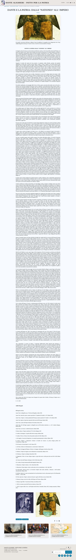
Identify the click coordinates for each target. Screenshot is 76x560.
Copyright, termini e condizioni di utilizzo (10, 550)
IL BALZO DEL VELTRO (14, 6)
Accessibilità (25, 550)
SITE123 (9, 551)
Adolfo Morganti (25, 519)
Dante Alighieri (18, 519)
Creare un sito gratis (15, 551)
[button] (67, 2)
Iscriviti (68, 552)
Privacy (20, 550)
